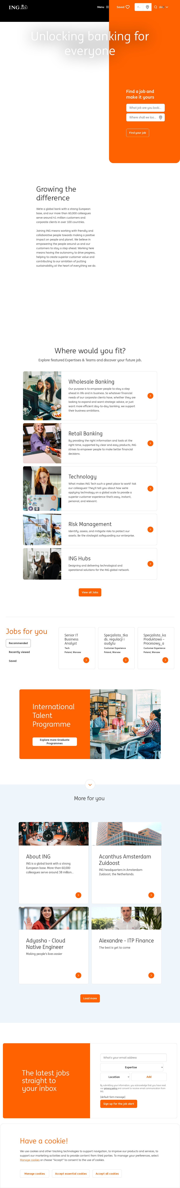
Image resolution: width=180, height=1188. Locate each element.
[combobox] (145, 117)
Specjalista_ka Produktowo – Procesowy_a (155, 639)
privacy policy (111, 1088)
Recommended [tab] (18, 643)
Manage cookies (30, 1160)
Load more (90, 998)
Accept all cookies (107, 1173)
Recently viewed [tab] (19, 652)
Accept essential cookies (71, 1173)
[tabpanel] (116, 648)
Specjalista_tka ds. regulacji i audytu (116, 639)
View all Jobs (90, 592)
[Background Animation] (56, 81)
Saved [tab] (12, 661)
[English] (161, 7)
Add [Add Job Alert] (148, 1076)
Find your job (137, 132)
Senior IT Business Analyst (71, 639)
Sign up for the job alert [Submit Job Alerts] (118, 1103)
